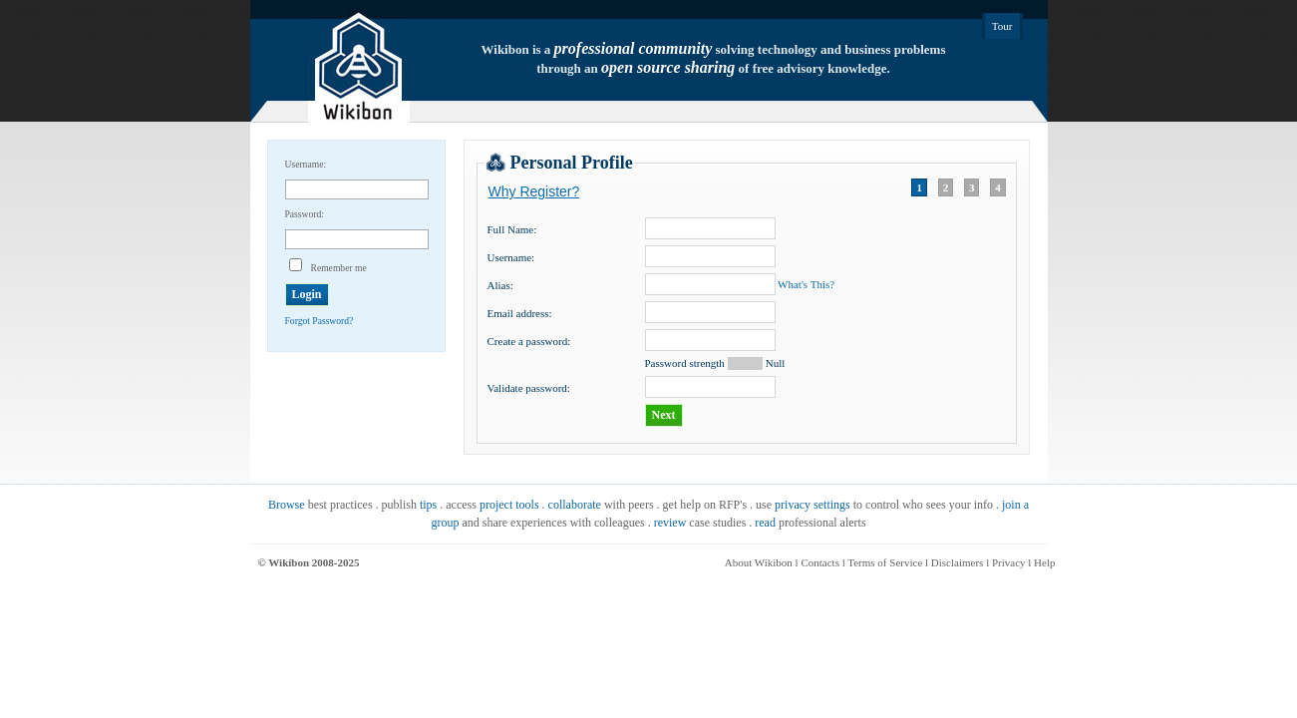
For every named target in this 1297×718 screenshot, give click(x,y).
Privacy (1009, 562)
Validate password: (528, 388)
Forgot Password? (319, 320)
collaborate (574, 505)
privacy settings (812, 505)
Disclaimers (957, 562)
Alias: (500, 285)
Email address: (519, 313)
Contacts (820, 562)
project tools (509, 505)
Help (1044, 562)
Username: (511, 257)
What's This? (806, 284)
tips (428, 505)
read (765, 523)
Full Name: (512, 229)
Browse (286, 505)
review (670, 523)
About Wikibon (759, 562)
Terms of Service (884, 562)
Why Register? (534, 191)
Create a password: (529, 341)
